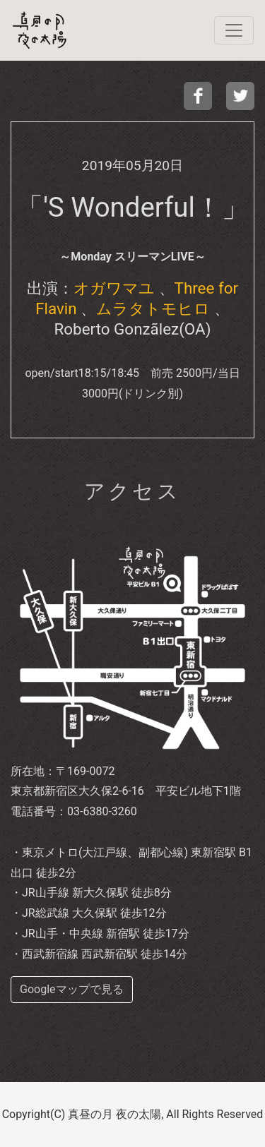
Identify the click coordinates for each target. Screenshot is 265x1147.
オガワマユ (114, 288)
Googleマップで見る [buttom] (72, 989)
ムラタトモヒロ (153, 308)
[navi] (234, 30)
